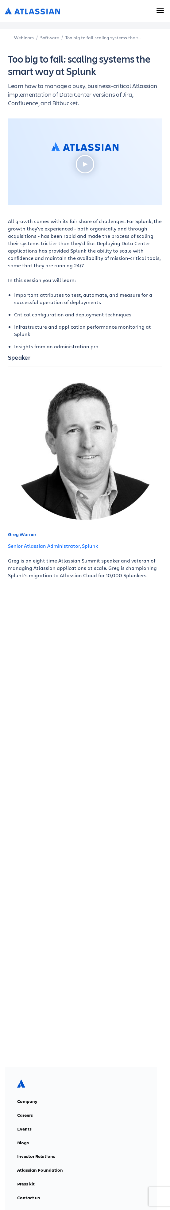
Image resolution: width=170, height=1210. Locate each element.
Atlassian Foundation (40, 1170)
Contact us (28, 1197)
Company (27, 1101)
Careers (25, 1115)
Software (49, 38)
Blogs (23, 1142)
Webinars (24, 38)
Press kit (26, 1183)
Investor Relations (36, 1156)
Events (24, 1129)
